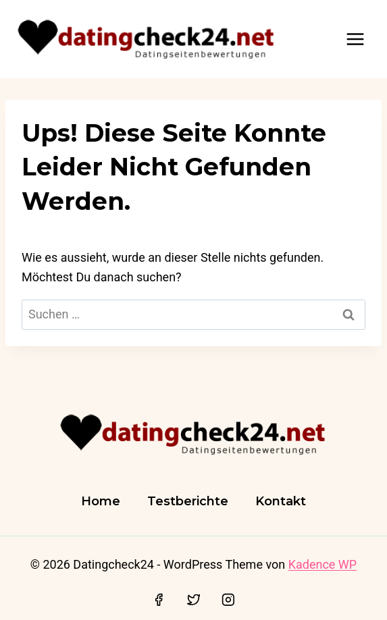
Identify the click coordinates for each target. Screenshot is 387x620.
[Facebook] (158, 599)
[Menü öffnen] (355, 39)
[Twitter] (193, 599)
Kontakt (280, 501)
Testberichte (187, 501)
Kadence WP (322, 564)
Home (100, 501)
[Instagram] (228, 599)
